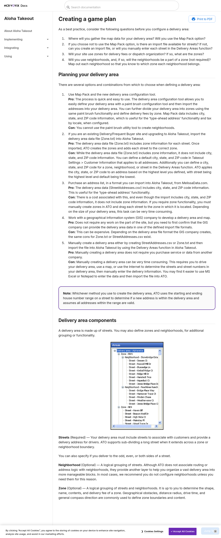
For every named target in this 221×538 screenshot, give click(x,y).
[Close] (215, 531)
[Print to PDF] (202, 19)
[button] (26, 39)
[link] (26, 31)
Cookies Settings (153, 531)
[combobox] (121, 7)
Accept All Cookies (184, 531)
